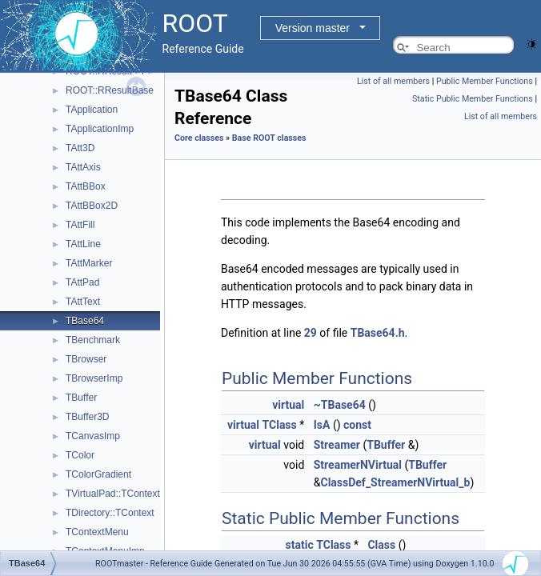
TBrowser (86, 359)
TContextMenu (97, 532)
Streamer (337, 444)
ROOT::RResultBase (110, 90)
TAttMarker (89, 263)
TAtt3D (80, 148)
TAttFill (80, 224)
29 (310, 332)
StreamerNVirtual (358, 464)
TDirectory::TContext (110, 512)
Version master (312, 28)
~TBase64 (340, 404)
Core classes (198, 138)
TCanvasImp (93, 436)
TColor (80, 455)
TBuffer (81, 397)
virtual (288, 404)
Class (381, 544)
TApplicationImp (100, 128)
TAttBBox (86, 186)
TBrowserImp (94, 378)
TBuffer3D (87, 416)
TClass (279, 424)
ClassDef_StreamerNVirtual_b (395, 482)
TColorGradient (98, 474)
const (357, 424)
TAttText (83, 301)
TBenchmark (93, 340)
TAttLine (83, 244)
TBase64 (85, 320)
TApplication (92, 109)
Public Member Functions (484, 81)
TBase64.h (378, 332)
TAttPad (82, 282)
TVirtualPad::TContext (113, 493)
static (300, 544)
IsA (322, 424)
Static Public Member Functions (472, 99)
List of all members (393, 81)
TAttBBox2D (92, 205)
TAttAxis (83, 167)
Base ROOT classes (269, 138)
